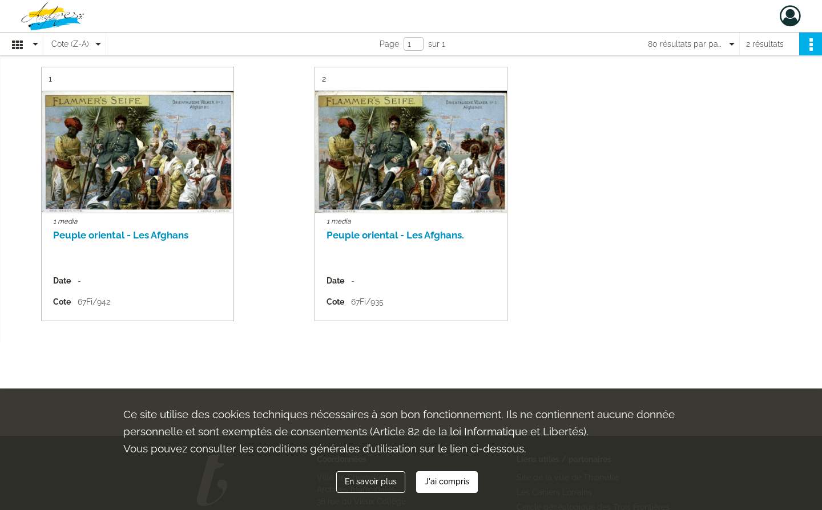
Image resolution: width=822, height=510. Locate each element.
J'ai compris (447, 481)
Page (389, 43)
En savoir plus (371, 481)
